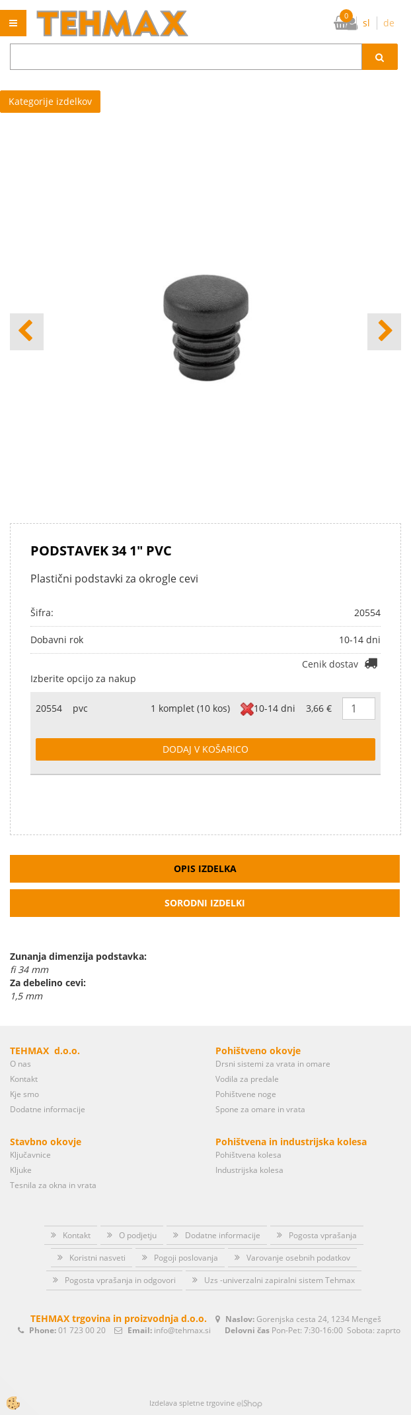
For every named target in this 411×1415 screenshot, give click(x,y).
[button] (384, 331)
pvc (80, 708)
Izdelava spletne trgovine (192, 1403)
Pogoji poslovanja (186, 1257)
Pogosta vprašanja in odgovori (120, 1280)
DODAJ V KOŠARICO (205, 749)
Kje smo (24, 1094)
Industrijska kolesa (249, 1170)
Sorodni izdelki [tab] (205, 902)
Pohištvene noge (245, 1094)
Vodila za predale (247, 1079)
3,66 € (319, 708)
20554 (49, 708)
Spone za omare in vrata (260, 1109)
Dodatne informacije (47, 1109)
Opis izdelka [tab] (205, 868)
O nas (20, 1063)
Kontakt (24, 1079)
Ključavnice (30, 1154)
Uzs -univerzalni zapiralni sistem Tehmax (279, 1280)
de (388, 22)
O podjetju (138, 1235)
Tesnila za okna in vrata (53, 1185)
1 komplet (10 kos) (190, 708)
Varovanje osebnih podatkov (298, 1257)
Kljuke (21, 1170)
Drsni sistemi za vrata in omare (272, 1063)
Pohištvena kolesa (248, 1154)
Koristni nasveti (97, 1257)
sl (366, 22)
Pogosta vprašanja (323, 1235)
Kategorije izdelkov (50, 101)
